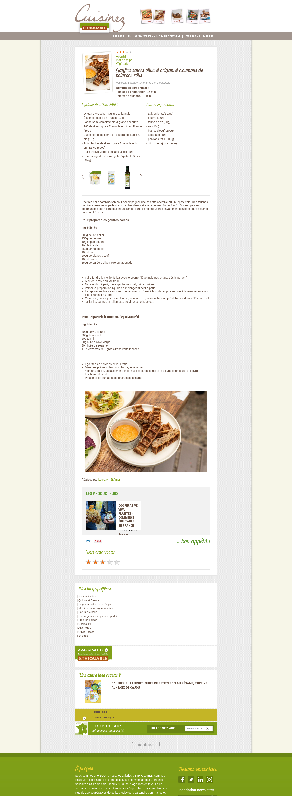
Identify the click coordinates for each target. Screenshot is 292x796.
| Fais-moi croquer (88, 612)
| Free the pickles (87, 619)
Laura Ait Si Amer (109, 479)
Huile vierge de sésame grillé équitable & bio (112, 156)
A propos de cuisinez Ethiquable (157, 36)
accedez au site (90, 650)
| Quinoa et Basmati (88, 600)
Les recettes (122, 36)
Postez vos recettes (199, 36)
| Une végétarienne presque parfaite (98, 616)
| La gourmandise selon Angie (94, 604)
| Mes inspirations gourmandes (95, 608)
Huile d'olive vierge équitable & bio (105, 151)
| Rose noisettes (86, 596)
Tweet (87, 540)
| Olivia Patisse (85, 631)
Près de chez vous (163, 728)
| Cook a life (84, 623)
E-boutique (100, 712)
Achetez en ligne (103, 717)
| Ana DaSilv (84, 627)
